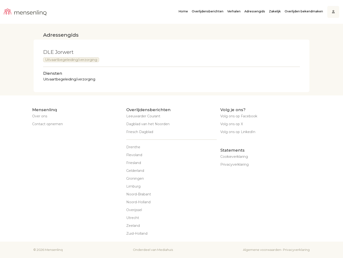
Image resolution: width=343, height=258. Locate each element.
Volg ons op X (231, 124)
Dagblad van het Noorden (148, 124)
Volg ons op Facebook (238, 116)
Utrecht (132, 218)
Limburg (133, 186)
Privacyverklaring (234, 164)
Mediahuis (165, 250)
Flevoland (134, 155)
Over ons (39, 116)
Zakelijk (275, 11)
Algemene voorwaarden (262, 250)
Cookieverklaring (234, 156)
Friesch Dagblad (139, 132)
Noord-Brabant (138, 194)
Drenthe (133, 147)
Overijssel (134, 210)
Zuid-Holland (136, 233)
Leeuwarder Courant (143, 116)
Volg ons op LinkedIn (237, 132)
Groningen (135, 178)
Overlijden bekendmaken (304, 11)
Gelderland (135, 171)
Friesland (133, 163)
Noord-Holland (138, 202)
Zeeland (133, 225)
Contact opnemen (47, 124)
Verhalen (234, 11)
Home (183, 11)
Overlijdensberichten (207, 11)
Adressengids (254, 11)
